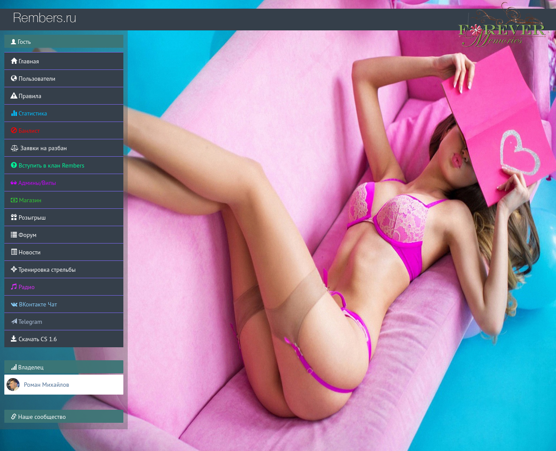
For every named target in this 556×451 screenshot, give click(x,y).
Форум (23, 235)
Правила (26, 96)
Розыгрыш (28, 217)
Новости (25, 252)
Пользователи (33, 78)
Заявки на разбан (39, 148)
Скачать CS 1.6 (34, 339)
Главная (25, 61)
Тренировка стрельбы (43, 269)
